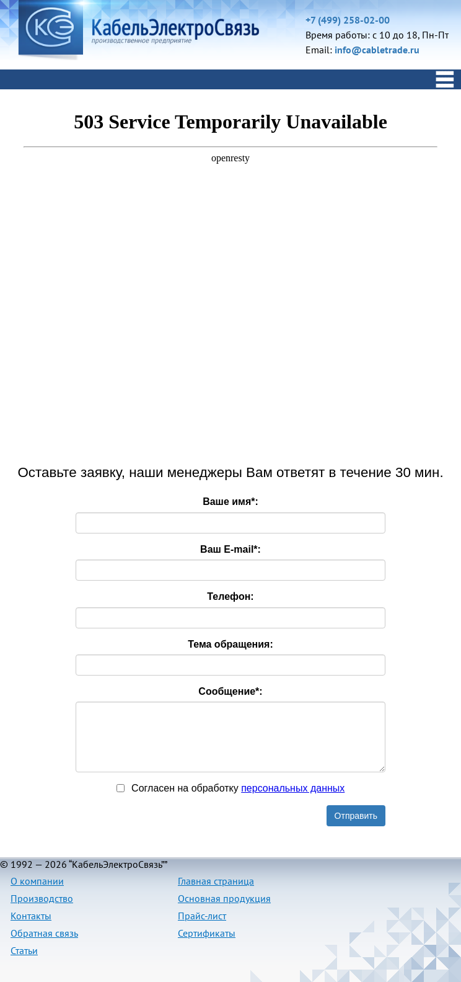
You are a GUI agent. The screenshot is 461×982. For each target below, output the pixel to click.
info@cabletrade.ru (377, 49)
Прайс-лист (202, 915)
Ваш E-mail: (230, 549)
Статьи (24, 950)
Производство (42, 898)
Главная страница (216, 881)
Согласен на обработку (230, 788)
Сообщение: (230, 691)
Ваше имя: (230, 501)
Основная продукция (224, 898)
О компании (37, 881)
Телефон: (230, 596)
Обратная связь (44, 933)
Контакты (31, 915)
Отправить (356, 816)
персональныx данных (293, 788)
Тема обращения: (230, 644)
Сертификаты (206, 933)
